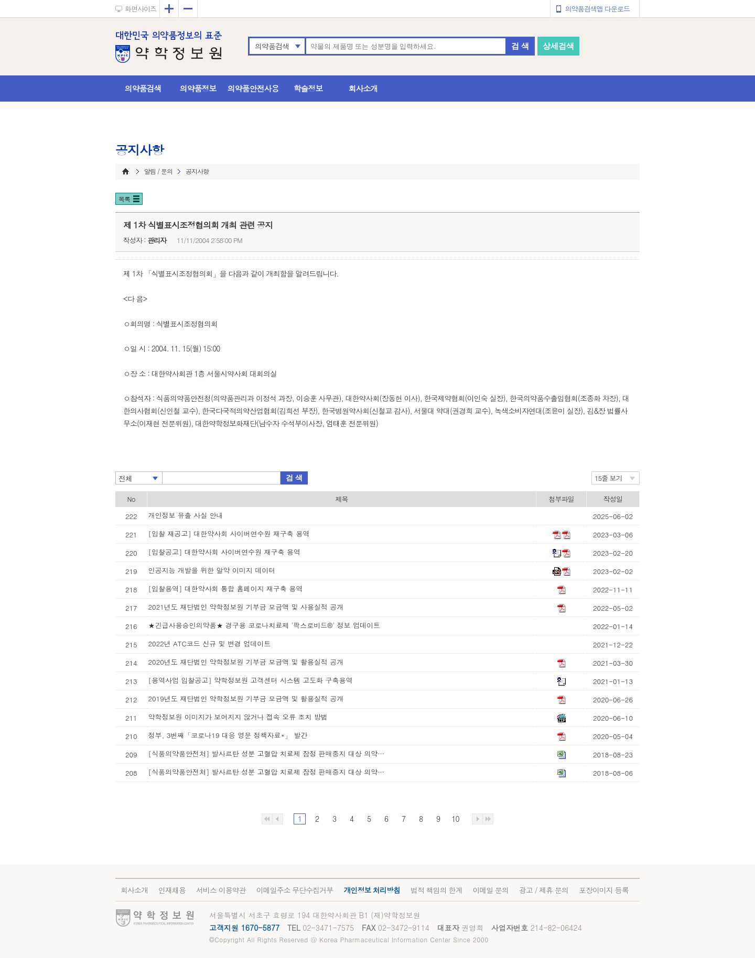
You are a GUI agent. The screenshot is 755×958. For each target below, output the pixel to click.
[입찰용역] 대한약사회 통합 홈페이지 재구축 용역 (225, 588)
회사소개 (363, 88)
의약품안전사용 (253, 88)
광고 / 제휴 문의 (543, 890)
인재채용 (172, 890)
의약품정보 (198, 88)
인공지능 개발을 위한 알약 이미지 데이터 (212, 570)
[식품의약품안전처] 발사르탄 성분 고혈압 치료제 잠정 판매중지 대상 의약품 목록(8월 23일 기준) (269, 753)
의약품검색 (272, 46)
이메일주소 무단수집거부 (294, 890)
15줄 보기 (608, 478)
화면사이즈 (140, 9)
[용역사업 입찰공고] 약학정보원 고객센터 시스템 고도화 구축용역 (250, 680)
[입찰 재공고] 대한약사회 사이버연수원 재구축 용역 (229, 533)
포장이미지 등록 (604, 890)
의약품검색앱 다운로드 (597, 9)
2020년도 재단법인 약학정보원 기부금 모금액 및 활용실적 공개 (246, 661)
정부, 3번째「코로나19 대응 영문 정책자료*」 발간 (228, 735)
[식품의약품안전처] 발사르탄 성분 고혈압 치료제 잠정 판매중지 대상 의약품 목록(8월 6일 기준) (269, 771)
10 (455, 818)
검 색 (520, 45)
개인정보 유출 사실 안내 (185, 515)
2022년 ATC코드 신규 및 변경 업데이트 (209, 643)
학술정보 (308, 88)
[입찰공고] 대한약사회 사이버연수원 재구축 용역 (224, 551)
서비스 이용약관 (221, 890)
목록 (124, 198)
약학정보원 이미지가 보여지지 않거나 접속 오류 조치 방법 (238, 716)
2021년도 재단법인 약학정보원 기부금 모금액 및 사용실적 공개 (246, 606)
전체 (125, 478)
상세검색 (558, 45)
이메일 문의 (490, 890)
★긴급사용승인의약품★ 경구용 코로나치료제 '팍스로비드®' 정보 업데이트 (264, 625)
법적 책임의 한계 (436, 890)
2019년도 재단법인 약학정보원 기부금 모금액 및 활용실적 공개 (246, 698)
